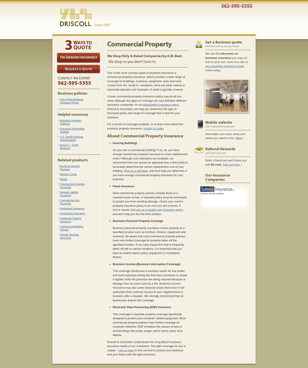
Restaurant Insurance (71, 208)
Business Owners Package (69, 168)
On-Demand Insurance (78, 57)
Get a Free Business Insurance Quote (70, 101)
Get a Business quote (223, 42)
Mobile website (218, 122)
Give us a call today (136, 170)
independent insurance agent (161, 104)
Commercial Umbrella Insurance (71, 186)
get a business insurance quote (224, 66)
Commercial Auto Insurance (68, 202)
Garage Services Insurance (68, 236)
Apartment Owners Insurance (69, 220)
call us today (126, 350)
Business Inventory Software (69, 122)
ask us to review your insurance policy (159, 209)
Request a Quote (78, 69)
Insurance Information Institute (71, 130)
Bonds (62, 179)
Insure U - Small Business (68, 147)
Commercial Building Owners (70, 228)
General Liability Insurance (68, 194)
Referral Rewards (220, 148)
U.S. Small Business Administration (70, 138)
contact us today (154, 128)
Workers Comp (67, 174)
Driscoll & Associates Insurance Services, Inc (85, 18)
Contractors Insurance (71, 213)
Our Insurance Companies (217, 177)
